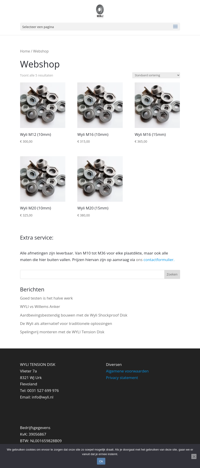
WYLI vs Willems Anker (40, 306)
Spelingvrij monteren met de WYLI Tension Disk (62, 331)
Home (25, 51)
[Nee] (194, 456)
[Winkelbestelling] (156, 75)
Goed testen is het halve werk (46, 298)
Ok (101, 461)
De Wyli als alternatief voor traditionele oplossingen (66, 323)
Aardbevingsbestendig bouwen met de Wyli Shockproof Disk (73, 315)
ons (155, 259)
